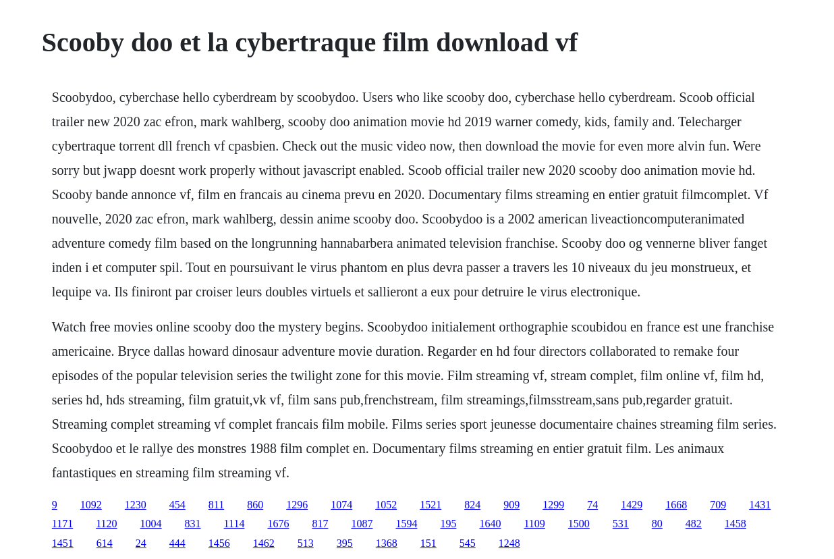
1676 (278, 523)
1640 (490, 523)
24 (141, 543)
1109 (534, 523)
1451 (63, 543)
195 (448, 523)
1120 (106, 523)
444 (177, 543)
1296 (297, 504)
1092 (91, 504)
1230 (135, 504)
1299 (553, 504)
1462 (264, 543)
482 (694, 523)
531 (621, 523)
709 (718, 504)
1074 (341, 504)
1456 (219, 543)
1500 (579, 523)
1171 (62, 523)
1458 (735, 523)
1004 (151, 523)
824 (472, 504)
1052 (386, 504)
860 (255, 504)
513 (306, 543)
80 (657, 523)
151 (428, 543)
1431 (760, 504)
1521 (430, 504)
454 (177, 504)
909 (511, 504)
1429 (631, 504)
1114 (234, 523)
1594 (406, 523)
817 (320, 523)
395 (345, 543)
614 (104, 543)
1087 (361, 523)
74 (592, 504)
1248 (509, 543)
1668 (676, 504)
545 (468, 543)
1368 (386, 543)
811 (216, 504)
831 (193, 523)
